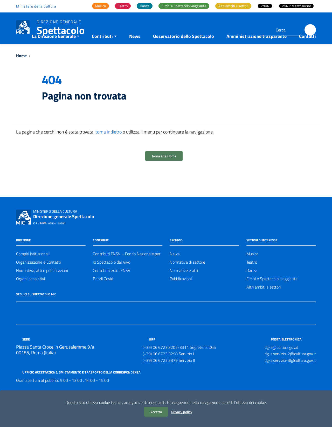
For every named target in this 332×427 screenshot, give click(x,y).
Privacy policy (181, 412)
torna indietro (108, 145)
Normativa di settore (187, 276)
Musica (252, 268)
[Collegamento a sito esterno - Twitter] (28, 323)
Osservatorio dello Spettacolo (183, 50)
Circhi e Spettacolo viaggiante (272, 293)
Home (21, 69)
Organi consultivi (30, 293)
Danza (251, 284)
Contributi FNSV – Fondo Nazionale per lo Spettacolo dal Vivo (126, 272)
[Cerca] (310, 30)
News (135, 50)
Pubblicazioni (181, 293)
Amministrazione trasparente (256, 50)
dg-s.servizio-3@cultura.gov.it (290, 374)
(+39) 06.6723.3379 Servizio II (169, 374)
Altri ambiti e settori (263, 301)
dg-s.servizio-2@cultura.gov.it (290, 368)
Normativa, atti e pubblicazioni (42, 284)
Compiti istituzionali (33, 268)
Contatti (307, 50)
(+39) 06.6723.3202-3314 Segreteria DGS (179, 361)
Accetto (156, 412)
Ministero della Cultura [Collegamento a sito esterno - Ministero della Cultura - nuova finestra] (36, 6)
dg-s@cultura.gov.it (281, 361)
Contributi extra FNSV (111, 284)
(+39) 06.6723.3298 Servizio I (168, 368)
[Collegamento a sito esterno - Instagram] (38, 323)
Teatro (251, 276)
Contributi (102, 50)
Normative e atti (184, 284)
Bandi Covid (103, 293)
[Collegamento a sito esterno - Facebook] (19, 323)
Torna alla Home (163, 170)
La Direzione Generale (54, 50)
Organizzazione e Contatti (38, 276)
